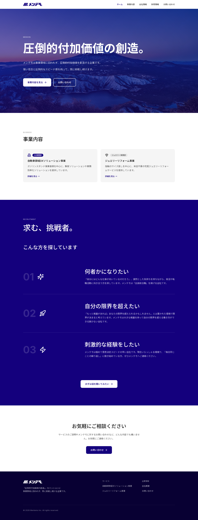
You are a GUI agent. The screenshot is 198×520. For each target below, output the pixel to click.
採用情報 (155, 4)
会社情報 (143, 4)
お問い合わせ (169, 4)
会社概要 (147, 486)
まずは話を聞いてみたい (99, 384)
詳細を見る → (34, 177)
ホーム (120, 4)
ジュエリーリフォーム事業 (115, 491)
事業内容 (131, 4)
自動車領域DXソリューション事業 (118, 486)
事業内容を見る (37, 82)
